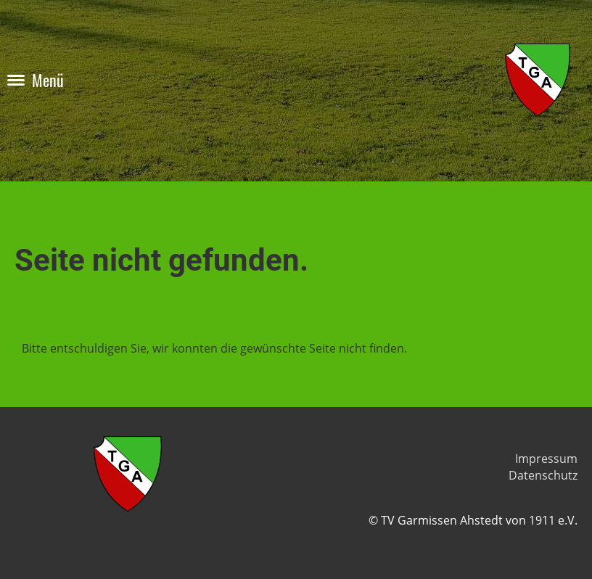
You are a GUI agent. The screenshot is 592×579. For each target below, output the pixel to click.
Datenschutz (543, 475)
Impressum (546, 459)
